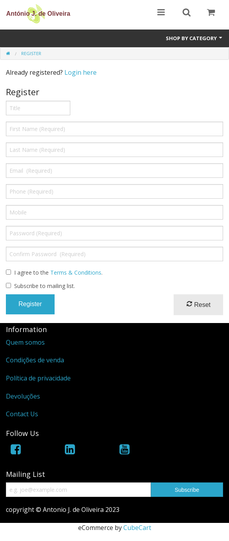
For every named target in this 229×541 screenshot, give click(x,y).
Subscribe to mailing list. (44, 286)
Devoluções (23, 396)
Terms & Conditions (75, 272)
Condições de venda (35, 360)
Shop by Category (194, 38)
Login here (80, 72)
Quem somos (25, 342)
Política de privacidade (38, 378)
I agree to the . (58, 272)
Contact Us (22, 414)
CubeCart (137, 527)
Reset (198, 304)
